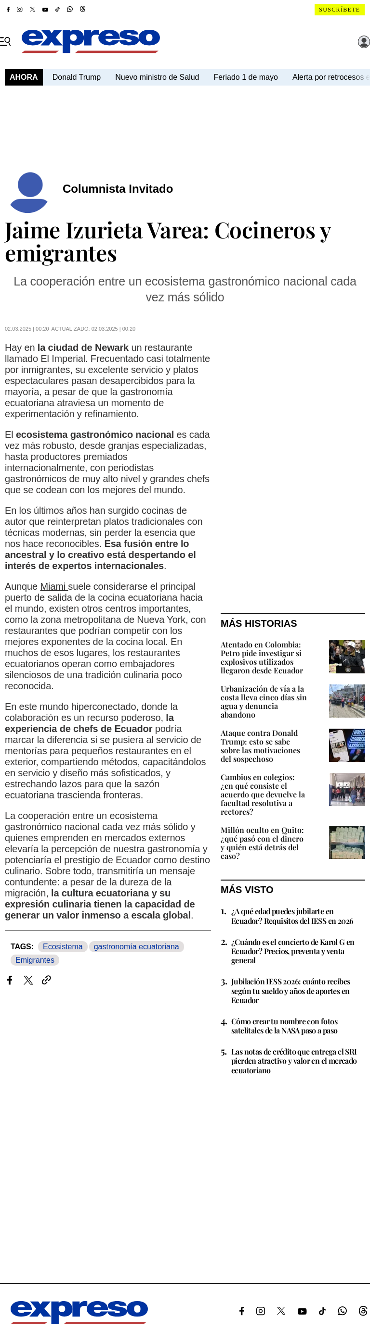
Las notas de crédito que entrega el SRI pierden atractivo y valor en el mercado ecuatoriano (294, 1060)
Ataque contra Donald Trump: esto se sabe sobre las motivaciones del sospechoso (260, 746)
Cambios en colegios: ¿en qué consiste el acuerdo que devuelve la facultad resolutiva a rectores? (263, 794)
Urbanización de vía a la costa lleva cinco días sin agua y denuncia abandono (264, 701)
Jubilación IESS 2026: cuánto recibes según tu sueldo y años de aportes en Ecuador (290, 990)
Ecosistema (63, 947)
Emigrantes (34, 960)
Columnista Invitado (118, 188)
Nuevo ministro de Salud (157, 77)
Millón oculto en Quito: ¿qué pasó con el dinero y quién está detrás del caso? (262, 843)
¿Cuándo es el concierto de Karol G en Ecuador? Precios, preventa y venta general (293, 951)
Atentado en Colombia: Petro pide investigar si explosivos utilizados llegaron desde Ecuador (262, 657)
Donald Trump (77, 77)
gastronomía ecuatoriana (136, 947)
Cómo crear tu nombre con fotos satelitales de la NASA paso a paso (284, 1025)
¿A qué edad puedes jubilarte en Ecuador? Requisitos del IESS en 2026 (292, 915)
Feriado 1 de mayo (245, 77)
